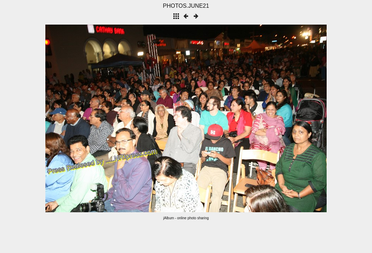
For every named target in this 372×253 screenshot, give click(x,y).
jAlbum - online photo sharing (186, 218)
